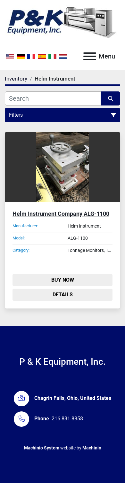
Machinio (91, 447)
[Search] (53, 98)
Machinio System (41, 447)
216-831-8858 (67, 419)
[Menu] (89, 56)
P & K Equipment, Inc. (62, 361)
